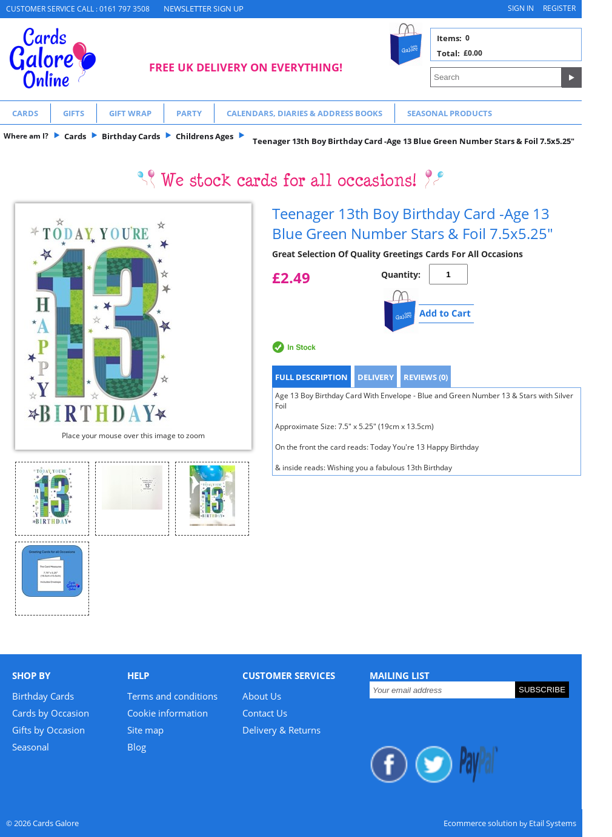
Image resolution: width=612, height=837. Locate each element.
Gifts (73, 113)
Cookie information (167, 713)
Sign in (521, 8)
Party (189, 113)
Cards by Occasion (50, 713)
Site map (145, 730)
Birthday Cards (43, 696)
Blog (136, 747)
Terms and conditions (172, 696)
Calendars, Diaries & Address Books (304, 113)
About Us (261, 696)
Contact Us (264, 713)
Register (559, 8)
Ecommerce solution (480, 823)
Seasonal (30, 747)
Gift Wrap (130, 113)
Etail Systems (552, 823)
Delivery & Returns (281, 730)
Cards (25, 113)
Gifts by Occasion (48, 730)
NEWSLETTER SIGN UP (204, 8)
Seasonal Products (449, 113)
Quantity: (401, 274)
